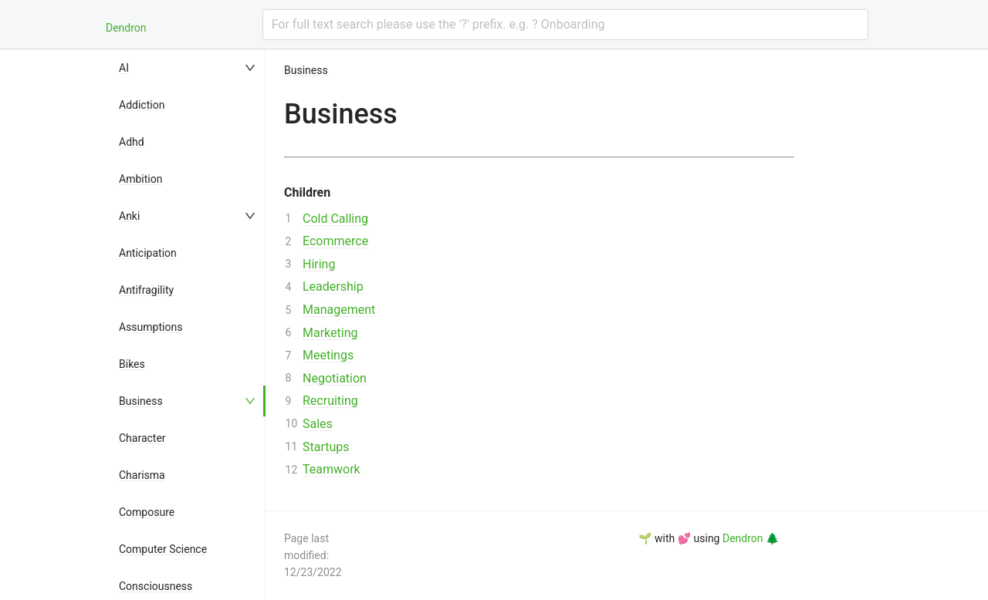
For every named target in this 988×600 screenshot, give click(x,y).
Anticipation (148, 253)
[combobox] (565, 24)
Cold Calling (335, 218)
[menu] (188, 324)
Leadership (333, 286)
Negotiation (335, 378)
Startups (326, 447)
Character (142, 438)
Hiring (319, 264)
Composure (146, 512)
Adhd (131, 142)
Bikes (132, 364)
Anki (129, 216)
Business (141, 401)
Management (339, 309)
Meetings (328, 355)
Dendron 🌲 (750, 538)
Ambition (140, 179)
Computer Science (163, 549)
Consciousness (155, 586)
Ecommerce (335, 241)
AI (124, 68)
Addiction (141, 105)
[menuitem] (188, 67)
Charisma (142, 475)
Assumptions (150, 327)
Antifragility (146, 290)
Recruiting (330, 400)
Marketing (330, 332)
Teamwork (331, 469)
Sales (318, 423)
